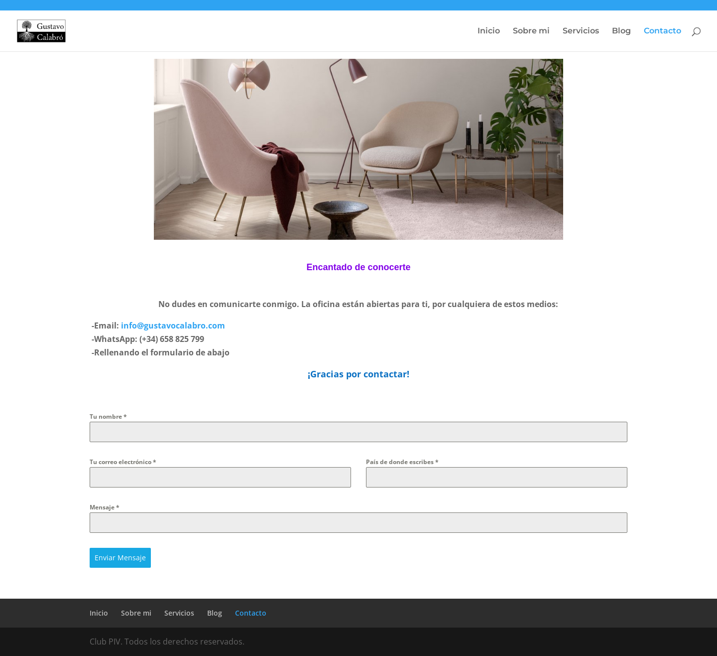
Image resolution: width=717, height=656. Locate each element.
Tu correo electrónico (123, 462)
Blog (621, 31)
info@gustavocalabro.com (173, 325)
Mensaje (105, 507)
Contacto (662, 31)
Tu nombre (108, 416)
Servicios (581, 31)
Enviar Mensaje (120, 557)
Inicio (489, 31)
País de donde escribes (402, 462)
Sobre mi (531, 31)
